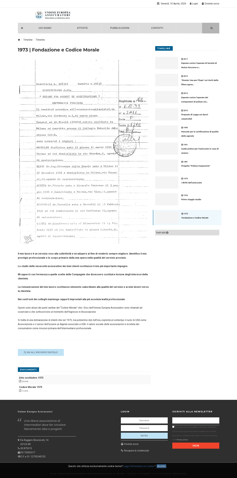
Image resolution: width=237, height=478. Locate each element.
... (199, 67)
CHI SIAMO (44, 28)
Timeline (28, 39)
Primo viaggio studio (191, 199)
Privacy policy (182, 440)
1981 (184, 162)
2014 (184, 93)
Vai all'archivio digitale (41, 352)
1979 (184, 179)
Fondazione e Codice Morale (194, 218)
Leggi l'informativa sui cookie (139, 466)
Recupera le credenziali (135, 450)
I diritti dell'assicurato (191, 183)
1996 (184, 127)
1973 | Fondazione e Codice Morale (58, 50)
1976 (184, 195)
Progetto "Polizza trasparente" (195, 166)
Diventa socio (210, 3)
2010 (184, 110)
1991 (184, 145)
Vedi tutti (162, 232)
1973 (184, 214)
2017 (184, 59)
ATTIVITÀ (82, 28)
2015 (184, 76)
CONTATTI (157, 28)
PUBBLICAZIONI (119, 28)
